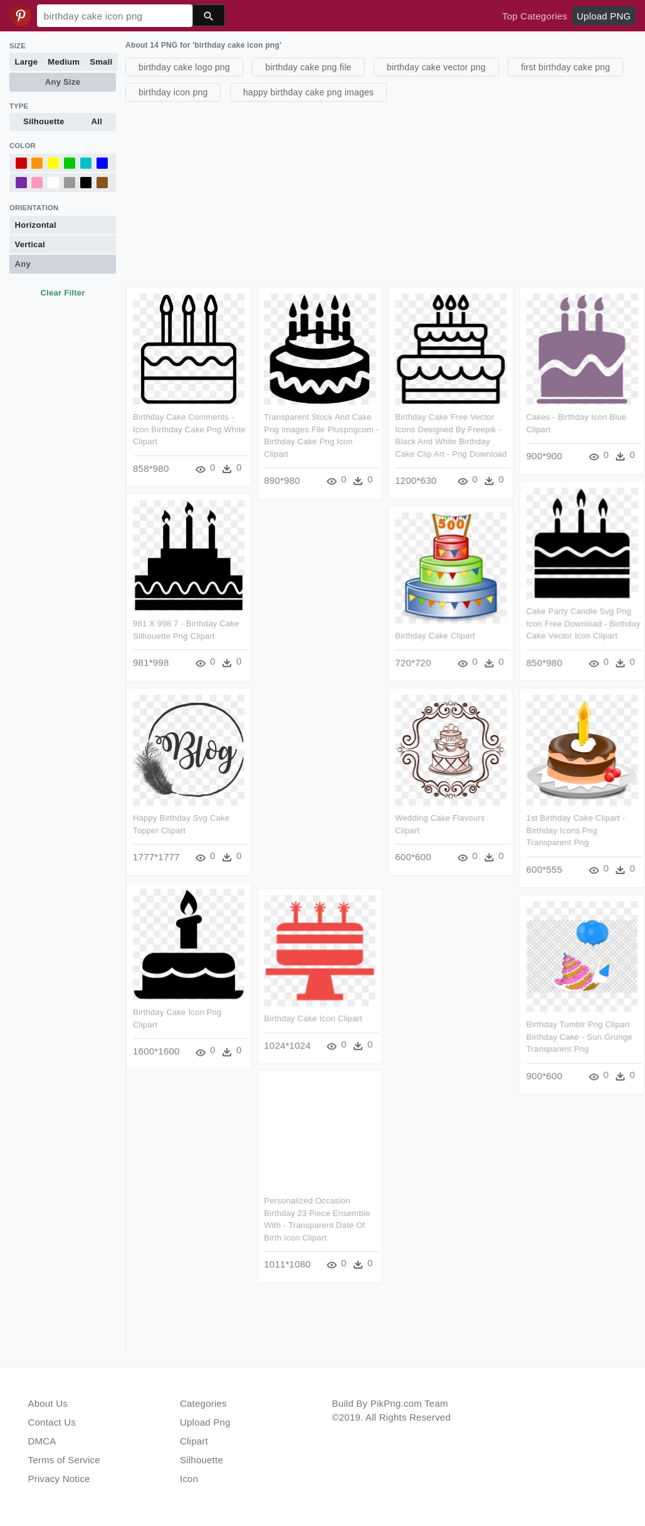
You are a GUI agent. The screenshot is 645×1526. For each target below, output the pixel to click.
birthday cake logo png (184, 67)
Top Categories (534, 16)
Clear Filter (62, 292)
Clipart (194, 1441)
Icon (189, 1478)
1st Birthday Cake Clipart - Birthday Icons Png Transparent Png (576, 830)
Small (101, 62)
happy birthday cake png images (308, 92)
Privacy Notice (59, 1478)
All (97, 121)
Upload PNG (604, 16)
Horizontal (35, 225)
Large (26, 62)
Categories (203, 1403)
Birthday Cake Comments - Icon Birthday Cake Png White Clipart (189, 429)
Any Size (62, 82)
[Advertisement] (383, 192)
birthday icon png (173, 92)
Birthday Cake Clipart (436, 636)
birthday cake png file (308, 67)
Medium (64, 62)
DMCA (42, 1441)
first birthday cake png (565, 67)
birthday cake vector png (436, 67)
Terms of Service (64, 1459)
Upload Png (205, 1422)
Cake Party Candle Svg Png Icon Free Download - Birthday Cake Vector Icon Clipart (584, 624)
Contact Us (52, 1422)
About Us (48, 1403)
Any (23, 264)
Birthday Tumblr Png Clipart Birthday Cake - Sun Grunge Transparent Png (579, 1037)
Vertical (30, 244)
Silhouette (44, 121)
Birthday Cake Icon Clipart (313, 1018)
